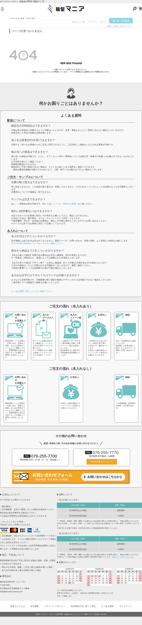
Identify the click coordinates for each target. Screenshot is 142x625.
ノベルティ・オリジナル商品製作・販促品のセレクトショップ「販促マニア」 (67, 614)
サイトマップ (125, 606)
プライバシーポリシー (54, 606)
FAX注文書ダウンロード (101, 462)
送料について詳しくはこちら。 (123, 557)
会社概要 (35, 606)
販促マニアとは (17, 606)
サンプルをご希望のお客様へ (64, 204)
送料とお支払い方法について (119, 26)
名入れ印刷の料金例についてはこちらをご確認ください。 (38, 243)
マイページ (92, 22)
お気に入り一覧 (78, 22)
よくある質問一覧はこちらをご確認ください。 (33, 291)
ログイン (103, 22)
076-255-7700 (40, 456)
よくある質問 (107, 606)
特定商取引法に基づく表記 (83, 606)
